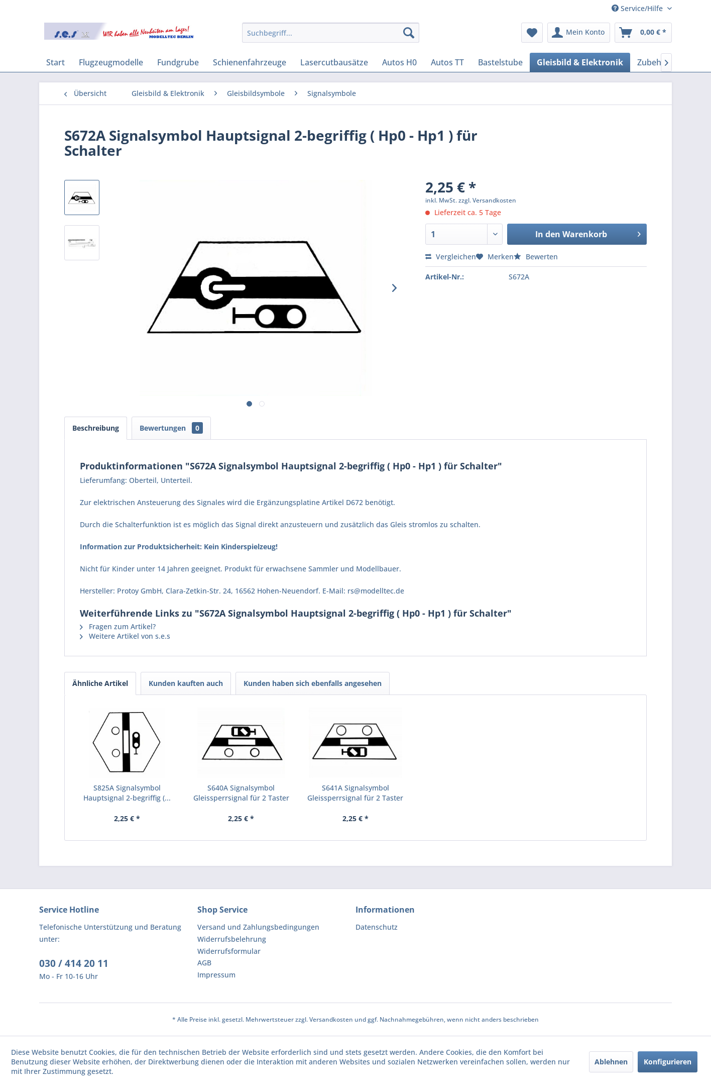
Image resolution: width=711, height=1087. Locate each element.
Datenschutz (377, 927)
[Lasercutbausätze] (334, 62)
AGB (204, 962)
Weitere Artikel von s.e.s (125, 636)
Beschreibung (95, 428)
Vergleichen (450, 256)
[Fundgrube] (178, 62)
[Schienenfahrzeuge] (249, 62)
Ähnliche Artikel (100, 683)
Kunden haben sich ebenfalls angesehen (313, 683)
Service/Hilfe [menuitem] (638, 8)
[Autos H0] (399, 62)
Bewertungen (171, 428)
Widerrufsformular (229, 951)
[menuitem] (330, 33)
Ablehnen (611, 1061)
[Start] (55, 62)
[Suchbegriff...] (330, 33)
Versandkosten (331, 1019)
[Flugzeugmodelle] (111, 62)
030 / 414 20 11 (73, 963)
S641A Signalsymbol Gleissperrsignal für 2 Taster (355, 793)
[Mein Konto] (578, 33)
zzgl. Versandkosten (487, 200)
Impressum (216, 974)
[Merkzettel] (532, 33)
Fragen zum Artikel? (118, 626)
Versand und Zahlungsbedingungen (258, 927)
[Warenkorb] (643, 33)
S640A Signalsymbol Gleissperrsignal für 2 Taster (241, 793)
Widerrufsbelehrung (231, 939)
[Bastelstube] (500, 62)
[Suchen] (408, 33)
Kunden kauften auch (186, 683)
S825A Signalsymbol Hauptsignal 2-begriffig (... (127, 793)
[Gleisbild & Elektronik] (580, 62)
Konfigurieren (667, 1061)
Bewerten (536, 256)
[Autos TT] (447, 62)
